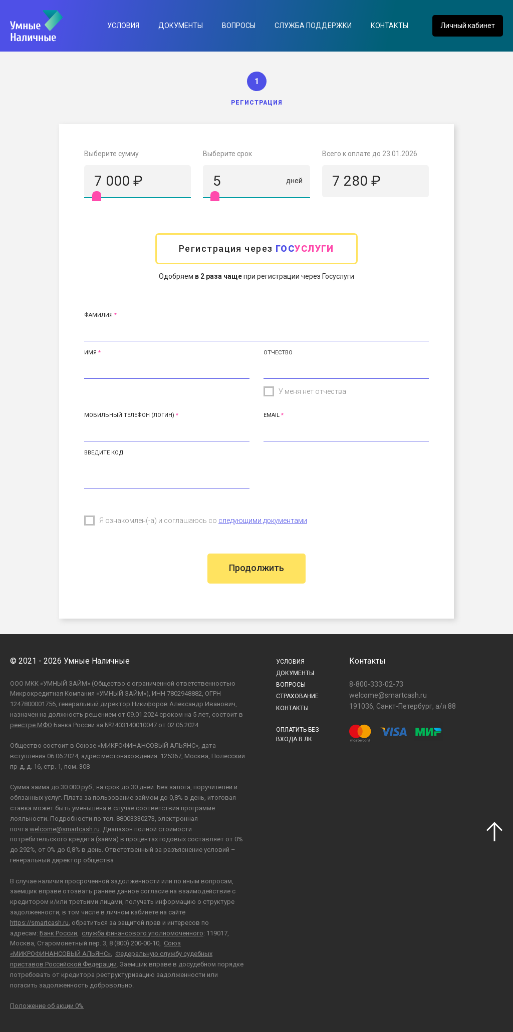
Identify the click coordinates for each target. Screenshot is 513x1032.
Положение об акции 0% (47, 1005)
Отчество (278, 352)
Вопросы (238, 26)
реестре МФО (31, 725)
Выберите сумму (111, 154)
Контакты (389, 26)
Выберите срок (227, 154)
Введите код (104, 452)
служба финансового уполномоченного (142, 933)
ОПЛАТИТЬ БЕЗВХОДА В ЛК (297, 734)
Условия (123, 26)
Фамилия (98, 315)
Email (272, 415)
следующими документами (262, 521)
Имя (90, 352)
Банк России (58, 933)
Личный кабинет (467, 26)
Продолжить (256, 568)
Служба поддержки (313, 26)
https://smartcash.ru (39, 922)
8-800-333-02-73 (376, 684)
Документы (180, 26)
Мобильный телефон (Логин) (129, 415)
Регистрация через (256, 248)
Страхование (297, 696)
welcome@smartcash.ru (65, 829)
